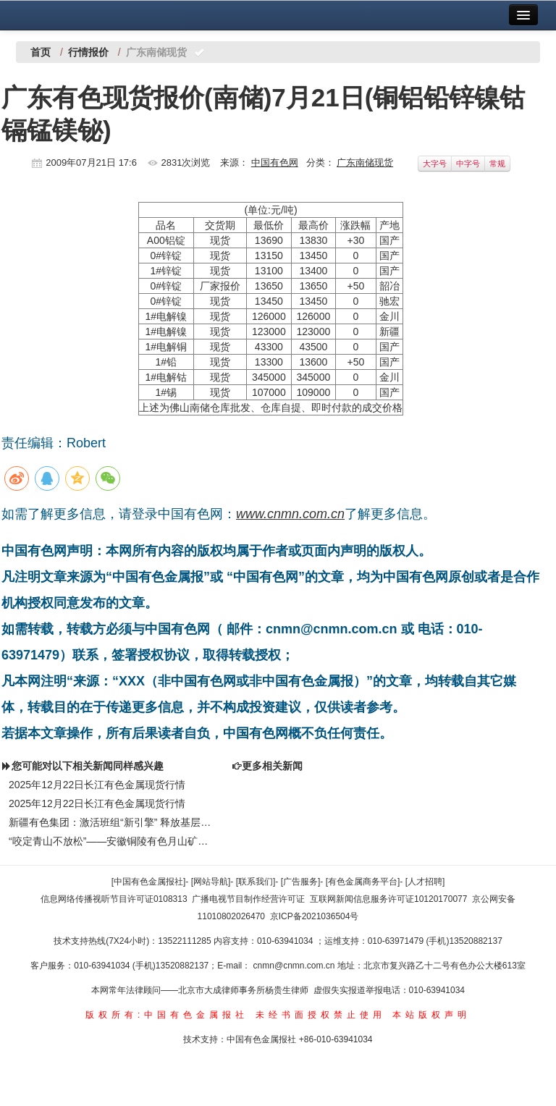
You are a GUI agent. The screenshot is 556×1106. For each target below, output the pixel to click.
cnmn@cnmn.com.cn (295, 966)
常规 (497, 163)
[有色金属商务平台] (363, 882)
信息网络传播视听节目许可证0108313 (114, 899)
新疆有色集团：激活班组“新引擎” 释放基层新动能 (113, 822)
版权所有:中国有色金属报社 (166, 1015)
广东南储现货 (365, 162)
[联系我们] (256, 882)
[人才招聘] (425, 882)
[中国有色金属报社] (148, 882)
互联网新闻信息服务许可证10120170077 (388, 899)
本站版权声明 (431, 1015)
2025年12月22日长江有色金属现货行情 (97, 784)
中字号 (468, 163)
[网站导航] (211, 882)
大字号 (435, 163)
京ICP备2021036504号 (314, 916)
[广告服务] (301, 882)
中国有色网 (274, 162)
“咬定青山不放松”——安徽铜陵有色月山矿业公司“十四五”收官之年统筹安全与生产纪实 (113, 841)
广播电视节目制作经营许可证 (248, 899)
